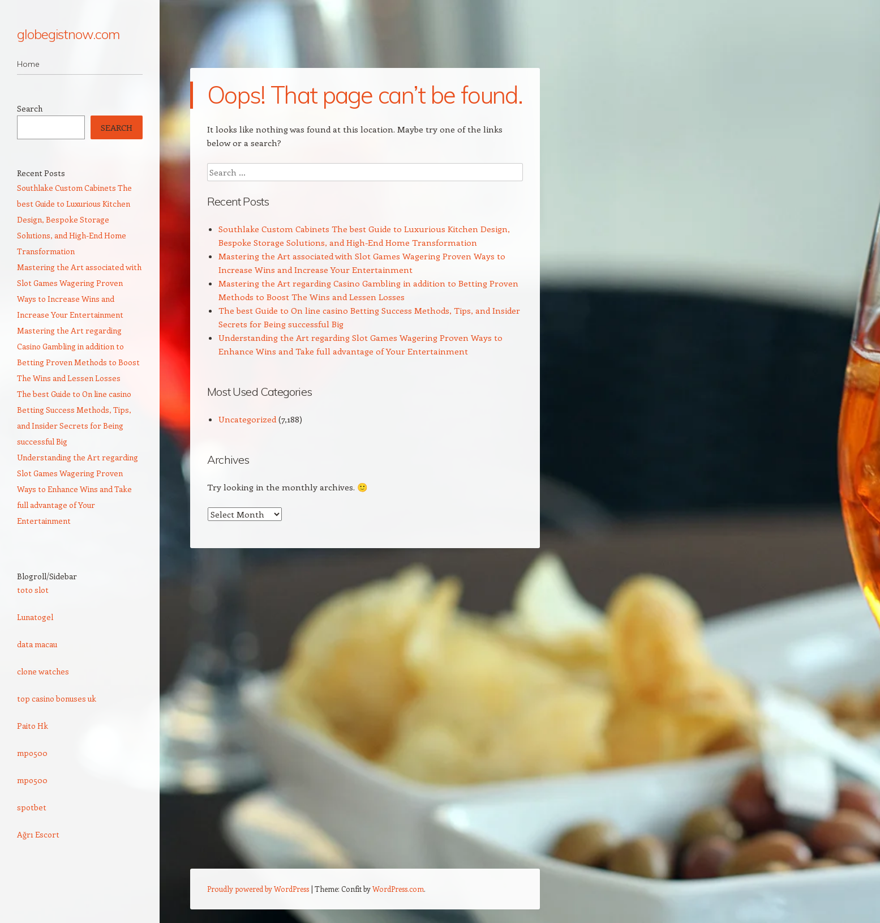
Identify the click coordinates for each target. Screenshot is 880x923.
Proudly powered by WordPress (258, 889)
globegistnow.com (68, 33)
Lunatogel (35, 617)
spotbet (31, 807)
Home (28, 64)
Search (29, 108)
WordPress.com (398, 889)
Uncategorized (247, 419)
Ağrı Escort (38, 834)
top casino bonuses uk (56, 698)
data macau (37, 644)
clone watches (43, 671)
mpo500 (32, 752)
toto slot (33, 589)
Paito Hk (32, 725)
